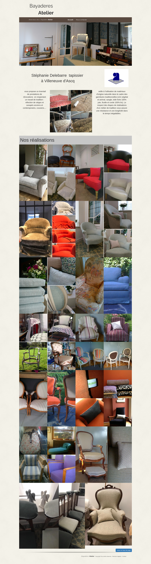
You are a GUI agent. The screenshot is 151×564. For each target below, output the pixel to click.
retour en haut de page (124, 550)
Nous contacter (81, 20)
